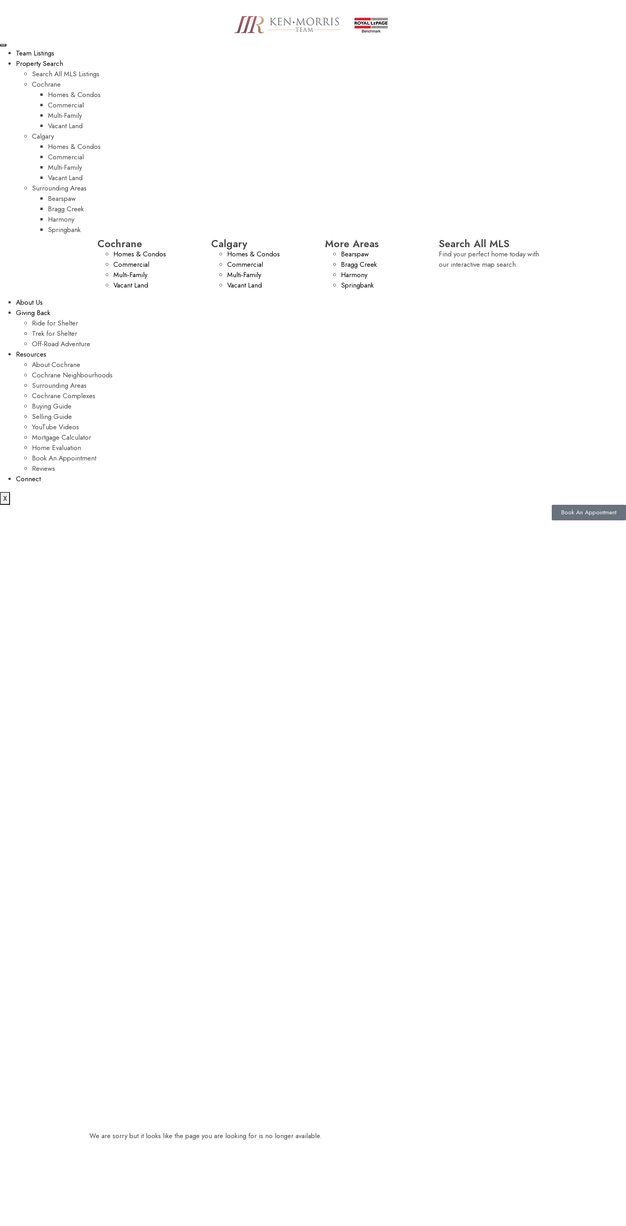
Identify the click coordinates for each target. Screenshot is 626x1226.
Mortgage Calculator (61, 437)
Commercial (66, 105)
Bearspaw (62, 198)
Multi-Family (65, 115)
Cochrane (46, 84)
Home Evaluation (56, 447)
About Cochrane (56, 364)
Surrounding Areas (59, 188)
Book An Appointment (64, 458)
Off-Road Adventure (61, 344)
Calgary (43, 136)
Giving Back (33, 312)
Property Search (39, 63)
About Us (29, 302)
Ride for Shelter (55, 323)
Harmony (61, 219)
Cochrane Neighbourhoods (72, 375)
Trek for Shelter (54, 333)
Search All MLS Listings (65, 74)
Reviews (43, 468)
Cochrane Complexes (63, 396)
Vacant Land (65, 126)
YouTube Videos (55, 427)
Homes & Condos (74, 94)
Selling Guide (52, 416)
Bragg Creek (66, 209)
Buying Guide (51, 406)
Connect (28, 479)
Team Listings (35, 53)
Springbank (64, 229)
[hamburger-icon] (3, 45)
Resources (31, 354)
